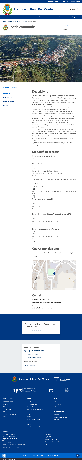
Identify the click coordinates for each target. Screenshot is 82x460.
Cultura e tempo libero (32, 404)
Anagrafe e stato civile (32, 402)
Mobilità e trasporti (31, 417)
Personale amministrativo (9, 414)
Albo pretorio (57, 415)
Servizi (29, 399)
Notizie (55, 402)
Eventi (55, 407)
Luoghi (24, 21)
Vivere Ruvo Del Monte (14, 21)
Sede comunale (31, 21)
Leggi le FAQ (48, 437)
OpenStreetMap (73, 288)
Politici (4, 412)
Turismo (29, 414)
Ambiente (29, 424)
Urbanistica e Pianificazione (34, 412)
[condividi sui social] (66, 25)
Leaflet (66, 288)
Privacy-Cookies (27, 455)
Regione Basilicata (53, 2)
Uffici (3, 407)
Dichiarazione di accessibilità (52, 442)
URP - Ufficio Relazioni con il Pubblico (11, 448)
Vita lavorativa (30, 407)
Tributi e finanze (31, 422)
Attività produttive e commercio (35, 409)
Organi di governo (6, 404)
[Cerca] (78, 9)
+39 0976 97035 (6, 442)
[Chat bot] (78, 456)
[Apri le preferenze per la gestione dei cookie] (4, 456)
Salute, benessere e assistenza (34, 427)
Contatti (5, 432)
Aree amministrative (7, 402)
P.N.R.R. (47, 444)
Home (4, 21)
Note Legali (35, 455)
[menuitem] (53, 16)
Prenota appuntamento (51, 434)
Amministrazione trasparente (61, 417)
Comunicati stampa (58, 404)
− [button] (34, 265)
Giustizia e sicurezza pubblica (34, 419)
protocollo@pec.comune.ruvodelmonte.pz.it (13, 445)
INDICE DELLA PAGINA (10, 87)
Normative (56, 420)
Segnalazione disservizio (51, 439)
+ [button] (34, 262)
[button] (71, 2)
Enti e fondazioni (6, 409)
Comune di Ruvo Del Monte (33, 9)
